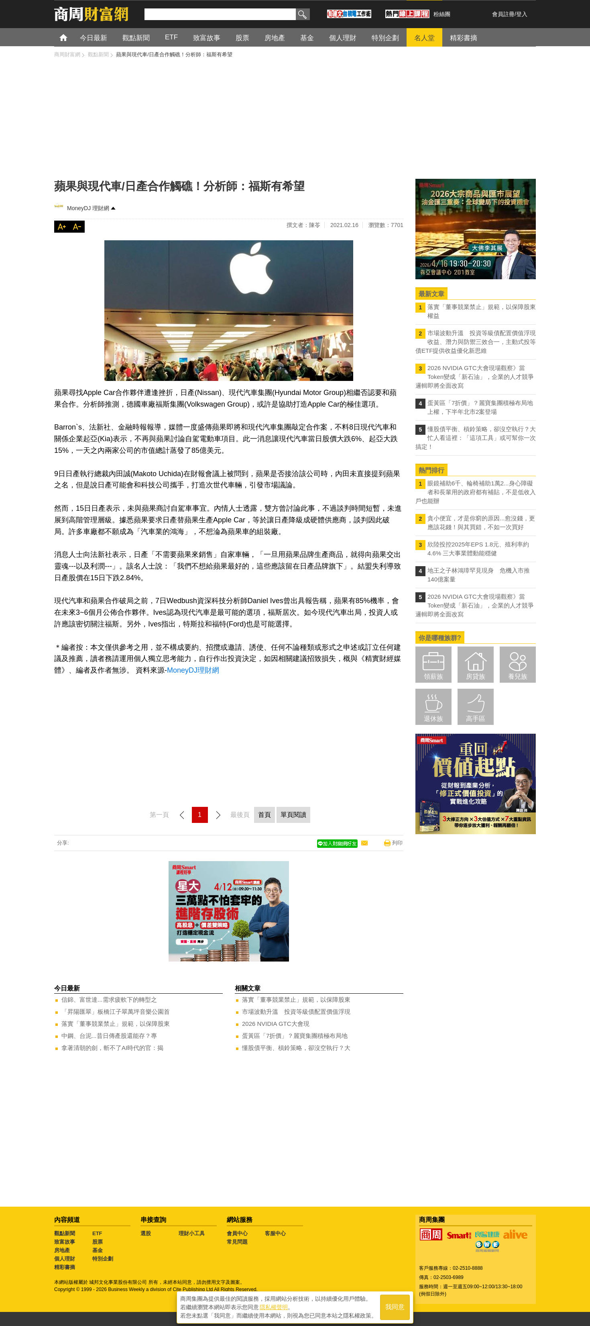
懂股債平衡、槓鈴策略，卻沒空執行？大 (296, 1047)
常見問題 (237, 1242)
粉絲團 (441, 14)
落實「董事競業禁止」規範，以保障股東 (115, 1023)
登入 (521, 14)
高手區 (475, 718)
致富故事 (64, 1242)
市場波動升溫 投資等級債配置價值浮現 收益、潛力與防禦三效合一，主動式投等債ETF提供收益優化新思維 (475, 341)
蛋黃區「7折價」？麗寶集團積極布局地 (295, 1035)
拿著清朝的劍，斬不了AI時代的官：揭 (112, 1047)
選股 (145, 1233)
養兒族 (517, 676)
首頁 (70, 37)
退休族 (433, 718)
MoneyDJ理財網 (193, 670)
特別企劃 (102, 1259)
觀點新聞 (64, 1233)
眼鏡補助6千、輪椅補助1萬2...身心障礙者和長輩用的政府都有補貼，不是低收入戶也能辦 (475, 492)
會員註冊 (503, 14)
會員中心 (237, 1233)
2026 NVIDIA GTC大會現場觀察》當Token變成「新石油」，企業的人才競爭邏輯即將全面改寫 (474, 376)
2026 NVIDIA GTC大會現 (275, 1023)
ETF (97, 1233)
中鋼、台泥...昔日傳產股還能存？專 (109, 1035)
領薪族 (433, 676)
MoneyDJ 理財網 (88, 208)
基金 (97, 1250)
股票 (97, 1242)
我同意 (395, 1306)
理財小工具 (192, 1233)
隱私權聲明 (274, 1306)
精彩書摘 (64, 1267)
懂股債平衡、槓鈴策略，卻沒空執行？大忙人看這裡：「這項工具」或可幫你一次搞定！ (475, 438)
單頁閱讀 (293, 814)
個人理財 (64, 1259)
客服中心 (275, 1233)
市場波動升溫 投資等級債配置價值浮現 (296, 1011)
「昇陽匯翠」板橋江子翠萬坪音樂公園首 (115, 1011)
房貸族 (475, 676)
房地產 (62, 1250)
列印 (397, 843)
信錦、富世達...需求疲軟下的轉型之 (109, 999)
